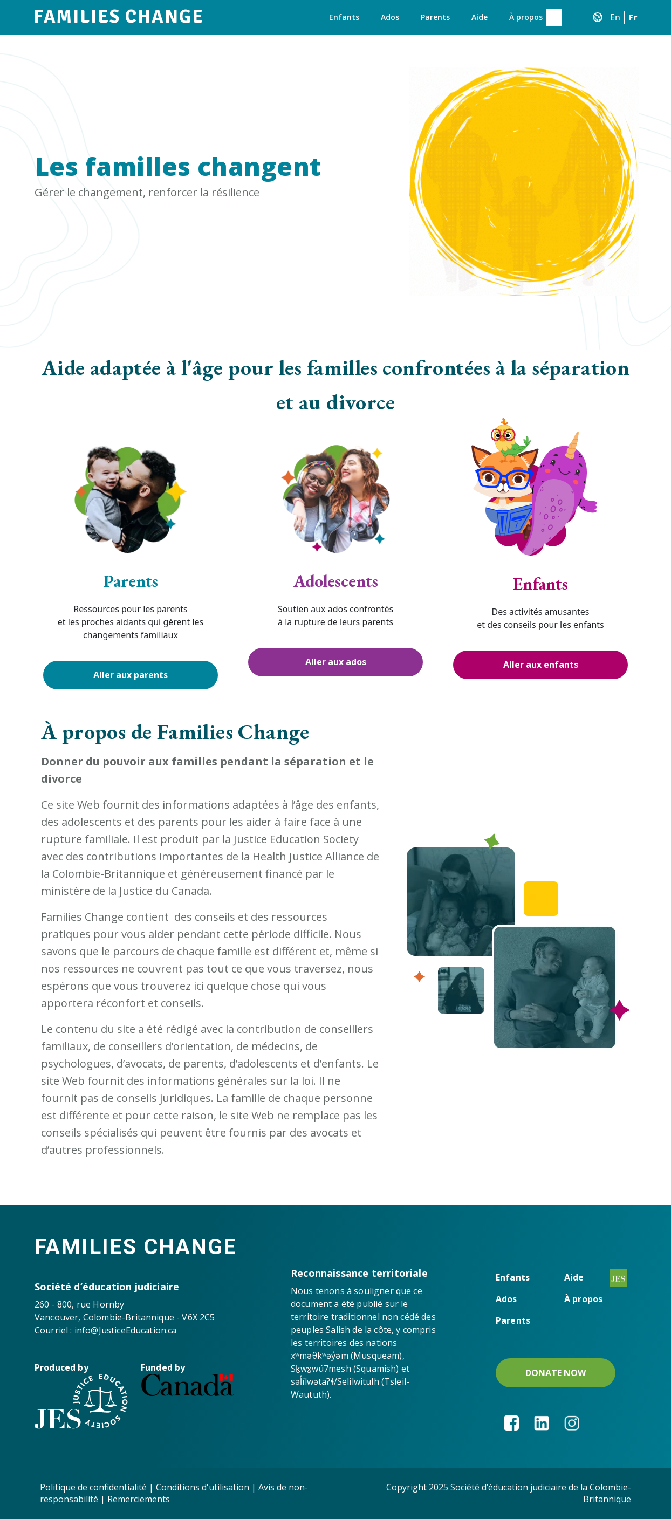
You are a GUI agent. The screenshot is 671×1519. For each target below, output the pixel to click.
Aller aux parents (130, 675)
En (615, 17)
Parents (435, 17)
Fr (633, 17)
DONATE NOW (555, 1373)
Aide (479, 17)
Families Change (118, 16)
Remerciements (138, 1499)
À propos (526, 17)
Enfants (344, 17)
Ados (390, 17)
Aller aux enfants (540, 664)
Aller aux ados (335, 662)
